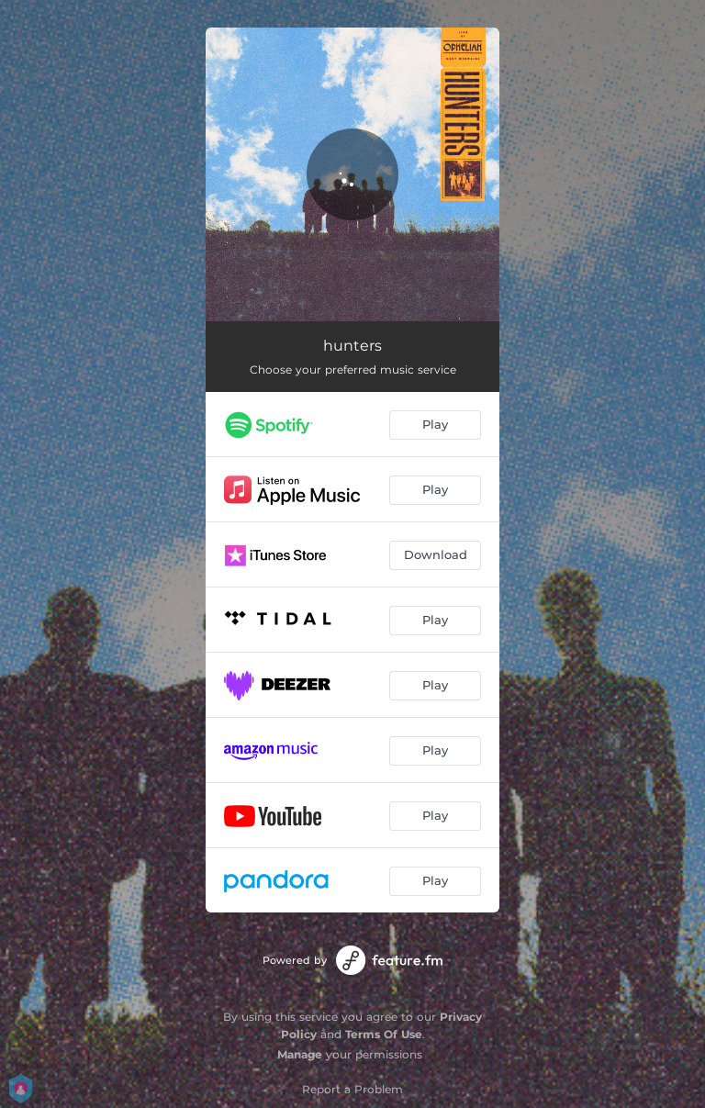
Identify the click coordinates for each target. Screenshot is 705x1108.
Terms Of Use (383, 1034)
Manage (299, 1054)
